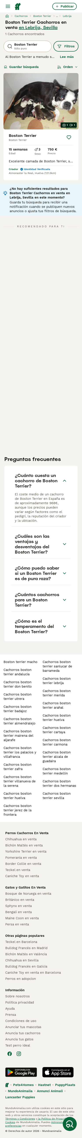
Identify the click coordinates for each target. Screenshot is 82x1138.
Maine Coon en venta (22, 918)
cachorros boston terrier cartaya (57, 730)
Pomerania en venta (21, 858)
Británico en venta (19, 900)
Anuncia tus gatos (19, 1039)
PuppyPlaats (65, 1085)
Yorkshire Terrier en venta (25, 851)
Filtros (66, 46)
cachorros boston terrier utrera (17, 696)
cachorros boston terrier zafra (17, 767)
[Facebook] (9, 1053)
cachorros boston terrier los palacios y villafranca (19, 752)
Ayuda (10, 1009)
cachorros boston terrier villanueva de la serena (19, 781)
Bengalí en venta (18, 912)
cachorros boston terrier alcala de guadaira (57, 756)
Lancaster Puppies (20, 1097)
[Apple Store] (57, 1072)
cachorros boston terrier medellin (57, 771)
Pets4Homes (23, 1085)
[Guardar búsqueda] (70, 1124)
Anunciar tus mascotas (23, 1027)
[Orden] (67, 67)
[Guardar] (69, 137)
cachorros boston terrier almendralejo (19, 721)
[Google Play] (21, 1072)
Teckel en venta (17, 870)
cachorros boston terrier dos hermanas (59, 783)
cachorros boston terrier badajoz (17, 709)
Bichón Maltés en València (26, 954)
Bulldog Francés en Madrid (26, 948)
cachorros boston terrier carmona (57, 742)
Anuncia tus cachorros (22, 1033)
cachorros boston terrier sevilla (57, 796)
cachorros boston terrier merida (57, 693)
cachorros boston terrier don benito (17, 684)
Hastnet (44, 1085)
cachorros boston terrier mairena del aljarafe (18, 735)
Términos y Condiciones (20, 1118)
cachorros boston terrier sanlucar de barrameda (57, 666)
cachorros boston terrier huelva (17, 796)
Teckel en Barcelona (21, 942)
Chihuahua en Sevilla (21, 960)
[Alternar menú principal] (7, 6)
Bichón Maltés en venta (24, 845)
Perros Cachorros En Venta (27, 833)
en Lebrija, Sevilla (38, 27)
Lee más (67, 57)
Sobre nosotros (17, 996)
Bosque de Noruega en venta (28, 894)
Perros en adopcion (20, 979)
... (57, 16)
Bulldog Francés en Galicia (26, 966)
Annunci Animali (50, 1091)
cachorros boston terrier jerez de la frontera (17, 810)
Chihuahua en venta (21, 839)
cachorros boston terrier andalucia (17, 672)
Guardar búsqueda (21, 67)
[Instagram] (18, 1053)
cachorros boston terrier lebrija (57, 681)
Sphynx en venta (18, 906)
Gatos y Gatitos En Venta (25, 887)
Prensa (10, 1015)
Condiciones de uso (20, 1021)
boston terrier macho (20, 662)
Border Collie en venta (23, 864)
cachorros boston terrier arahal (57, 705)
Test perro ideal (17, 1045)
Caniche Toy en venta (22, 876)
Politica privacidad (19, 1002)
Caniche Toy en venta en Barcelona (33, 973)
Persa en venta (17, 924)
